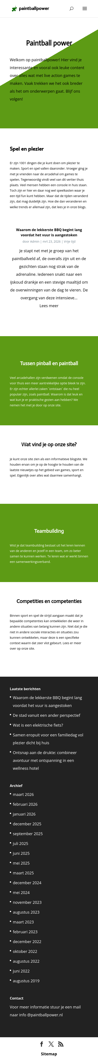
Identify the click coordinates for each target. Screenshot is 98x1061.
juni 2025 (21, 853)
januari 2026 (24, 814)
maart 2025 (23, 872)
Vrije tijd (69, 241)
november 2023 (27, 902)
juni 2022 (21, 971)
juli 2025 (20, 843)
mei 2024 (21, 892)
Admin (34, 241)
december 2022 (27, 941)
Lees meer (48, 305)
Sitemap (49, 1053)
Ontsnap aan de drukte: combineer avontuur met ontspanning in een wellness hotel (45, 760)
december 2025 (27, 823)
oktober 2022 (25, 951)
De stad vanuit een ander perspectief (46, 715)
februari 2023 (25, 931)
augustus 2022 (26, 961)
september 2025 (28, 833)
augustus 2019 (26, 980)
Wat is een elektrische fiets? (38, 725)
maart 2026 (23, 794)
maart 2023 (23, 922)
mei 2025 (21, 863)
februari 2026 (25, 804)
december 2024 (27, 882)
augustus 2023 (26, 912)
